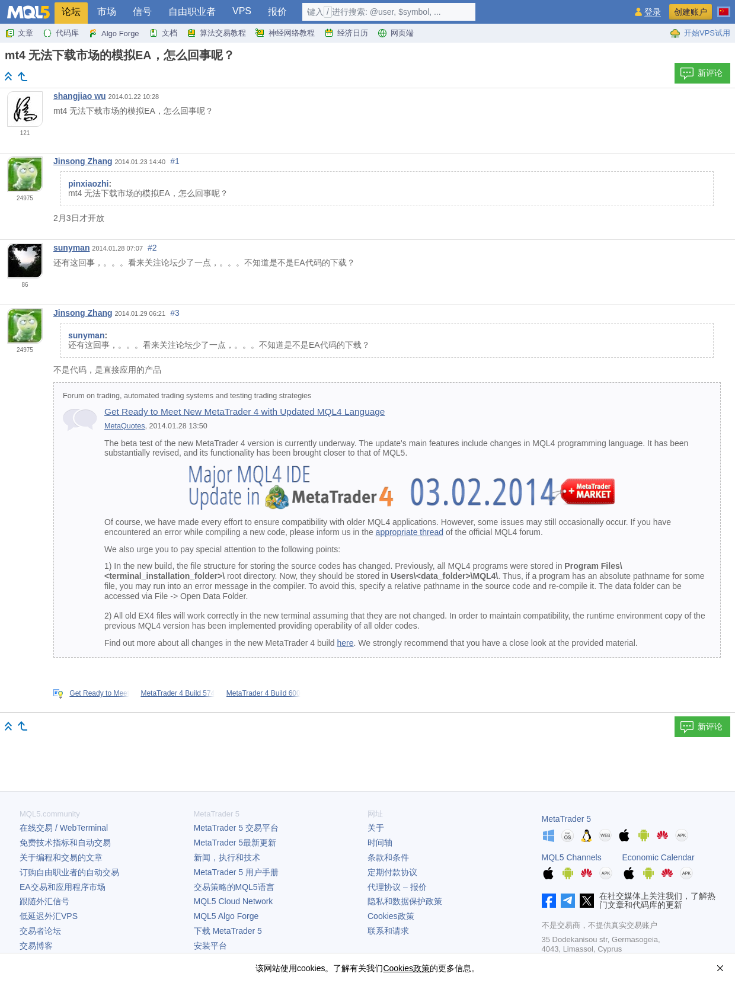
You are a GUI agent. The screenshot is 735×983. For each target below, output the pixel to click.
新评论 (701, 73)
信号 (142, 12)
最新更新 (235, 842)
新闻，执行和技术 (227, 857)
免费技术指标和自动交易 (65, 842)
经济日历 (346, 33)
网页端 (396, 33)
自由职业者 (192, 12)
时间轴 (380, 842)
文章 (19, 33)
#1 (175, 161)
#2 (152, 247)
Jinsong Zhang (83, 161)
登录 (652, 12)
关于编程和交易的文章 (61, 857)
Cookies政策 (391, 916)
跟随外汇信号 (44, 901)
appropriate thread (409, 532)
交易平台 (236, 827)
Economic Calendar (658, 857)
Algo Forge (113, 33)
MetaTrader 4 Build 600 (263, 693)
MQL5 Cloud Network (233, 901)
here (345, 643)
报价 (277, 12)
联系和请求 (388, 931)
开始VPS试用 (700, 33)
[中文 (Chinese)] (723, 7)
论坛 (71, 12)
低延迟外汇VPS (49, 916)
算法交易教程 (216, 33)
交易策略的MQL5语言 (234, 887)
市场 (106, 12)
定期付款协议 (392, 872)
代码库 (61, 33)
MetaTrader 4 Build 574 (177, 693)
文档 (163, 33)
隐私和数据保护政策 (405, 901)
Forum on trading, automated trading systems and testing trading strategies (187, 396)
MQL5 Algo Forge (226, 916)
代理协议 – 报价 (397, 887)
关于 (376, 827)
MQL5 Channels (572, 857)
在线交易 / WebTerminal (64, 827)
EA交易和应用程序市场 (63, 887)
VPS (241, 11)
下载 (228, 931)
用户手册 (236, 872)
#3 (175, 313)
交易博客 (36, 945)
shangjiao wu (79, 96)
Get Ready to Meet (99, 693)
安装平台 (210, 945)
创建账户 (690, 12)
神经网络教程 (285, 33)
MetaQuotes (124, 426)
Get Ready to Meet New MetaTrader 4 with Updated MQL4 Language (244, 411)
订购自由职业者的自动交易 (69, 872)
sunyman (71, 247)
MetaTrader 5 (567, 819)
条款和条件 (388, 857)
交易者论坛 (40, 931)
